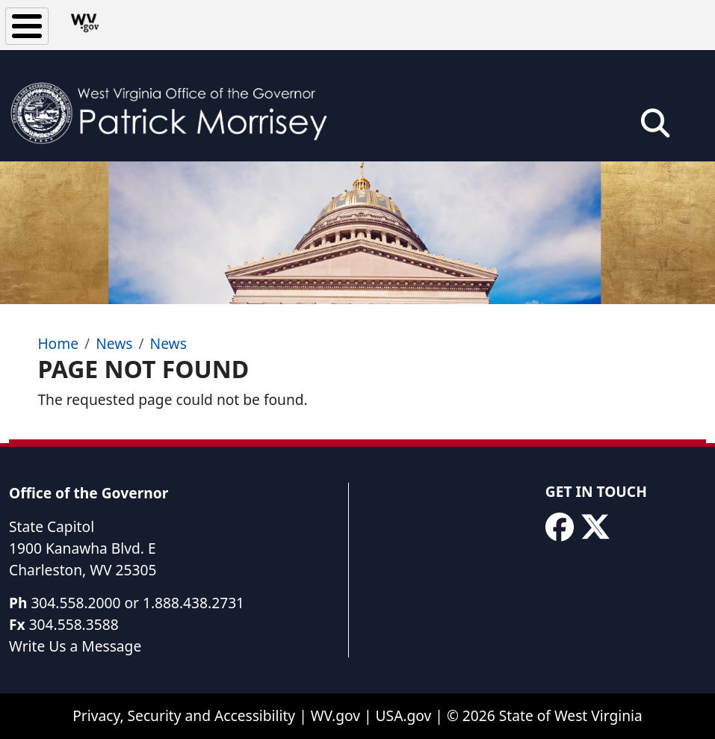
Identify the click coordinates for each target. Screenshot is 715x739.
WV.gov (335, 715)
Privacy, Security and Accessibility (183, 715)
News (114, 343)
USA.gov (404, 715)
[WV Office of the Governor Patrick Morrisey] (176, 105)
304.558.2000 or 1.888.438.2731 (137, 603)
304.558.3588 (74, 624)
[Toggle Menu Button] (27, 26)
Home (57, 343)
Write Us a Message (75, 646)
